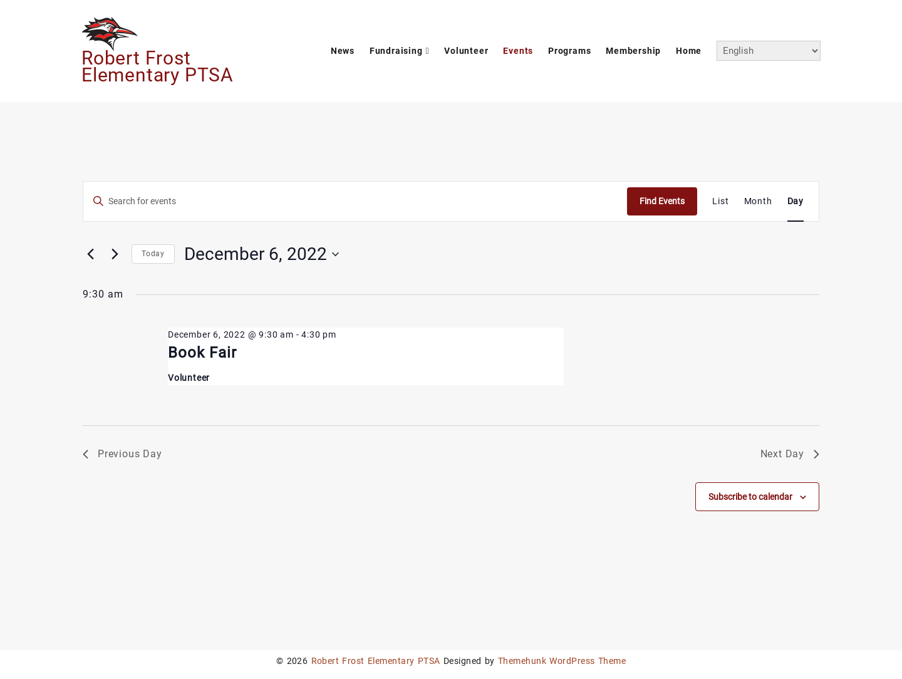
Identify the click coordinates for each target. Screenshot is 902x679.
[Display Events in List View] (720, 201)
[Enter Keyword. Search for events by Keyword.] (355, 201)
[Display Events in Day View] (795, 201)
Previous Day (122, 454)
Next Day (789, 454)
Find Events (662, 201)
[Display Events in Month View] (758, 201)
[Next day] (114, 254)
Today (153, 253)
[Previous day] (90, 254)
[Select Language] (769, 51)
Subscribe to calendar (750, 497)
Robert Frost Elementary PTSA (157, 66)
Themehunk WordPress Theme (562, 661)
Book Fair (202, 352)
